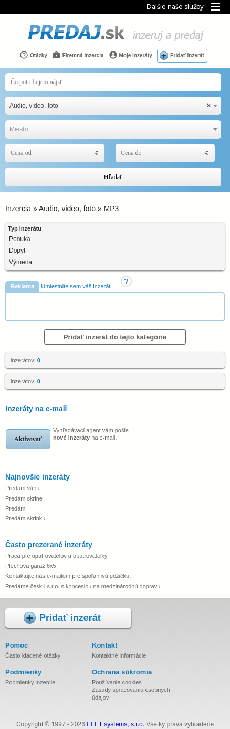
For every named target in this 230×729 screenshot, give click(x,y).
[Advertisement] (118, 306)
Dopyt (17, 250)
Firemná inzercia (78, 54)
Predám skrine (24, 498)
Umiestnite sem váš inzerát (75, 286)
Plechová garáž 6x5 (30, 566)
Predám (15, 508)
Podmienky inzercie (30, 682)
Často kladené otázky (32, 655)
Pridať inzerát (187, 55)
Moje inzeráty (130, 54)
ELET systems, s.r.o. (115, 724)
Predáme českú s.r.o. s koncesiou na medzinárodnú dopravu (82, 586)
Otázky (33, 54)
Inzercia (18, 208)
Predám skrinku (25, 518)
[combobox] (113, 106)
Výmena (20, 262)
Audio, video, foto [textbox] (110, 106)
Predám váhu (22, 488)
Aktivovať (28, 439)
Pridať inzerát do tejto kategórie (115, 337)
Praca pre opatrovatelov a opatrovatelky (56, 556)
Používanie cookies (117, 682)
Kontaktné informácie (119, 655)
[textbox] (113, 129)
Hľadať (113, 177)
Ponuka (19, 239)
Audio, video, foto (67, 208)
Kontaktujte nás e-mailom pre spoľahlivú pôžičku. (68, 575)
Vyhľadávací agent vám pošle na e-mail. (91, 434)
